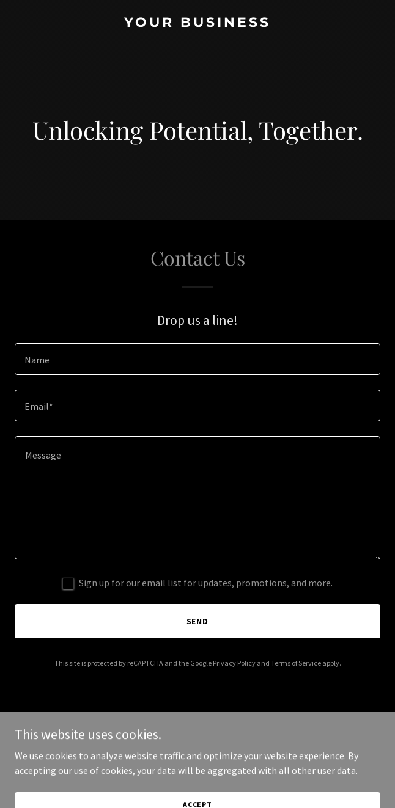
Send (197, 621)
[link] (197, 23)
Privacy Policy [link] (234, 663)
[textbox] (197, 359)
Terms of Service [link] (296, 663)
